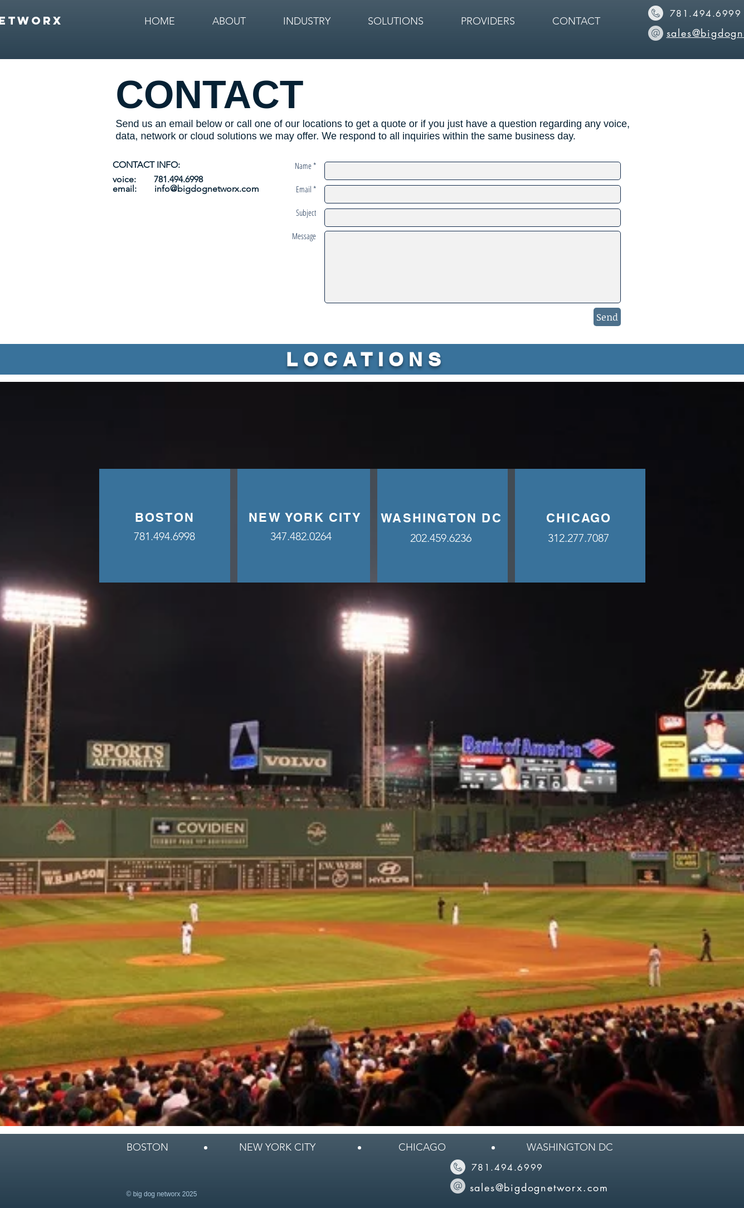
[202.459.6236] (441, 537)
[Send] (607, 317)
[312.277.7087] (578, 537)
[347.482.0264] (300, 536)
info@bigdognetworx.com (206, 188)
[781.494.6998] (164, 536)
